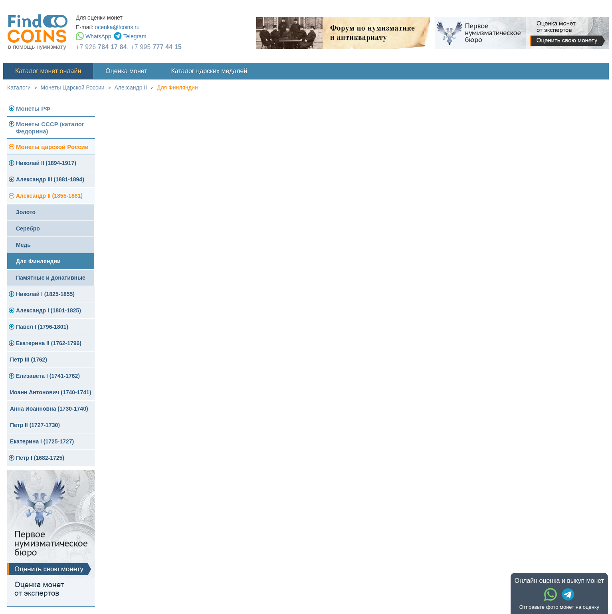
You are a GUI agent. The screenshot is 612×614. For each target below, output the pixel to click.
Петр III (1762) (28, 359)
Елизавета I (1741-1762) (48, 376)
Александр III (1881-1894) (50, 179)
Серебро (28, 228)
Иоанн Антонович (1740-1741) (50, 392)
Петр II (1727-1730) (35, 425)
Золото (26, 212)
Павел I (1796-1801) (42, 327)
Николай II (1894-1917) (46, 163)
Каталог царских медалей (209, 71)
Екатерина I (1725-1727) (42, 441)
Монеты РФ (33, 108)
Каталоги (19, 87)
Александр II (130, 87)
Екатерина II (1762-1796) (48, 343)
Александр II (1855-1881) (49, 196)
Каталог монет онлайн (48, 71)
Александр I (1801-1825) (48, 310)
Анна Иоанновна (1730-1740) (49, 408)
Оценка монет (126, 71)
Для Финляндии (177, 87)
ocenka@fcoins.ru (117, 27)
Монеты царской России (52, 146)
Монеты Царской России (73, 87)
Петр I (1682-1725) (40, 458)
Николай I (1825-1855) (45, 294)
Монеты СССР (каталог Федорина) (50, 128)
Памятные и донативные (50, 277)
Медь (23, 245)
